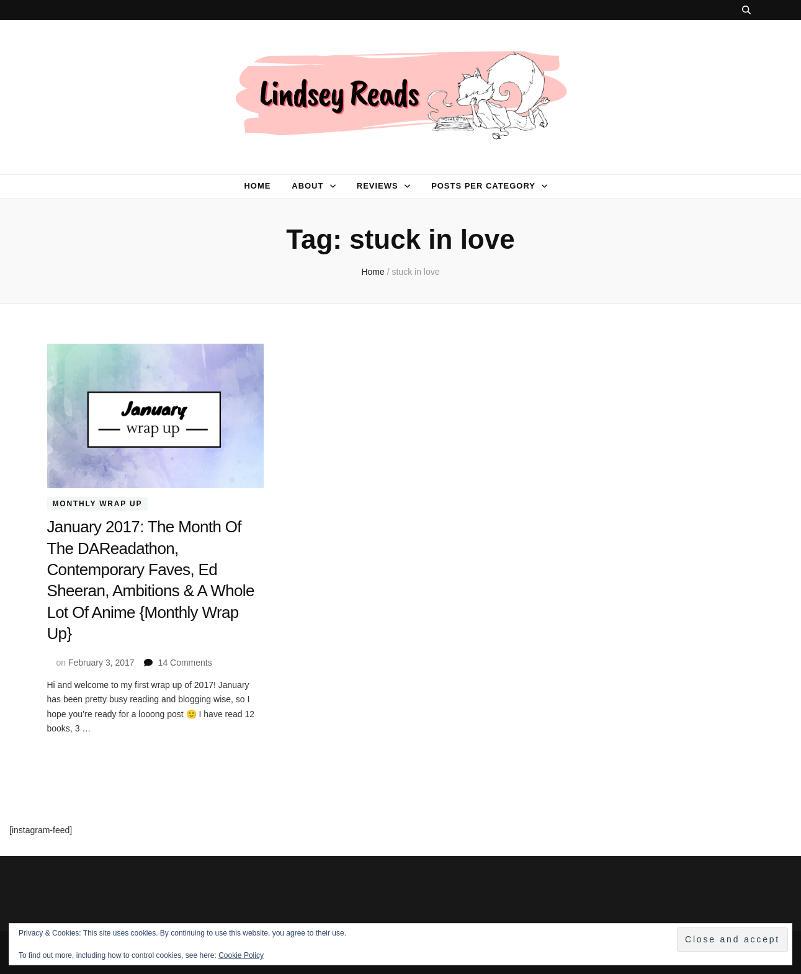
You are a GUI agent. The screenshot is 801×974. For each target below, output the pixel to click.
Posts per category (483, 185)
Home (257, 185)
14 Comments (185, 661)
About (307, 185)
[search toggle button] (746, 10)
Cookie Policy (241, 955)
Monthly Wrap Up (98, 503)
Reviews (377, 185)
